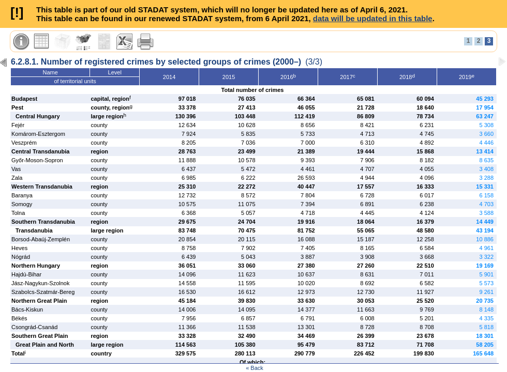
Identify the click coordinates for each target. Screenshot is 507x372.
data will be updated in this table (373, 18)
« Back (254, 368)
